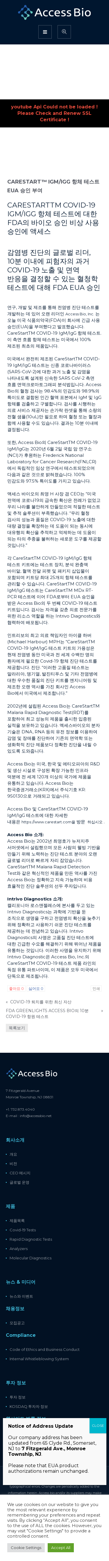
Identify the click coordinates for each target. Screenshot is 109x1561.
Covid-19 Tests (23, 1230)
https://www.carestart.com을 (48, 822)
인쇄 (96, 988)
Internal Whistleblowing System (39, 1358)
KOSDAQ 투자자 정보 (29, 1406)
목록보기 (17, 1028)
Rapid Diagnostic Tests (31, 1239)
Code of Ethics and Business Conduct (45, 1349)
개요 (13, 1154)
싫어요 (35, 988)
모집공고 (17, 1322)
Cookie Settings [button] (26, 1547)
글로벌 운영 (19, 1182)
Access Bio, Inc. (79, 314)
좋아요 (16, 988)
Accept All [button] (60, 1547)
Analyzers (19, 1248)
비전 (13, 1163)
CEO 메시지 (20, 1173)
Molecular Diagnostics (30, 1258)
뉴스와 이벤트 (21, 1296)
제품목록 (17, 1220)
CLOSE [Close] (98, 1425)
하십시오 (95, 822)
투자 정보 (18, 1397)
